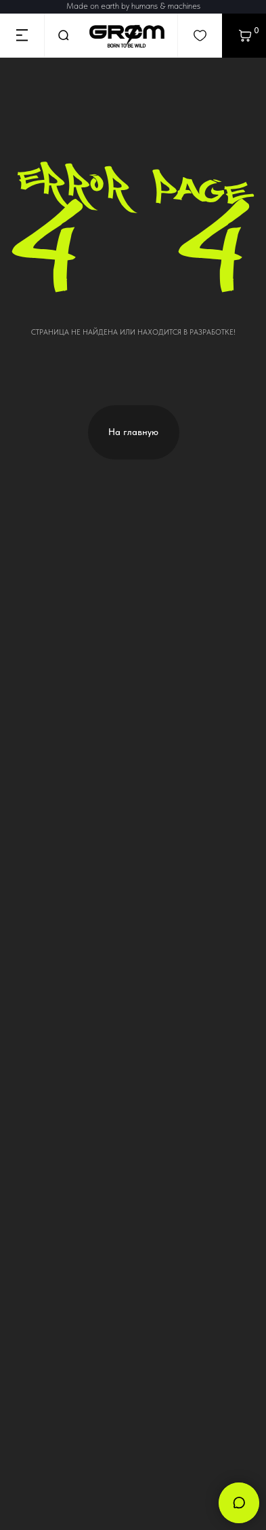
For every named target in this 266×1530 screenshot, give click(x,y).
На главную (133, 431)
